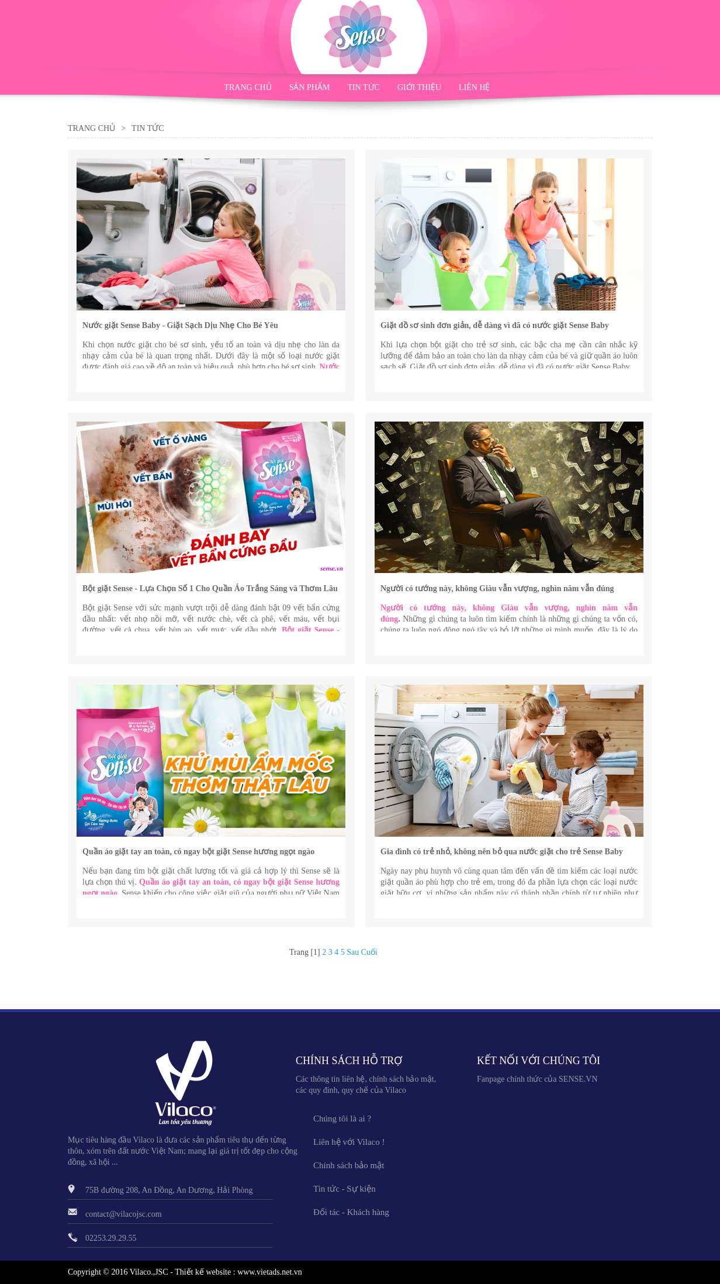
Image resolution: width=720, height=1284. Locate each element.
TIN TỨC (363, 87)
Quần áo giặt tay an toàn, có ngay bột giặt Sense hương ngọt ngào (198, 851)
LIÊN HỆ (474, 87)
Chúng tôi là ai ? (342, 1118)
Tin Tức (147, 128)
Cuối (369, 952)
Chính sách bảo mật (348, 1165)
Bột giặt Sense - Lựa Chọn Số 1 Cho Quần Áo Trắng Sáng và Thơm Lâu (210, 588)
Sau (353, 952)
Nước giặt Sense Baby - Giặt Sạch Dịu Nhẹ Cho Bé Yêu (180, 325)
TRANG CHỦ (247, 87)
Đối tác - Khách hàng (351, 1212)
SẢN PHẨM (309, 87)
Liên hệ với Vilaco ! (349, 1142)
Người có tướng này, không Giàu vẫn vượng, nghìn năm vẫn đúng (497, 588)
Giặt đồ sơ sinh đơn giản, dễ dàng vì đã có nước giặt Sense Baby (494, 325)
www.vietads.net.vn (269, 1272)
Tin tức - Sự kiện (344, 1188)
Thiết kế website (203, 1272)
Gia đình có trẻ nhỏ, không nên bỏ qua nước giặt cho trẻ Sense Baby (501, 851)
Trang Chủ (91, 128)
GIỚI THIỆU (419, 87)
